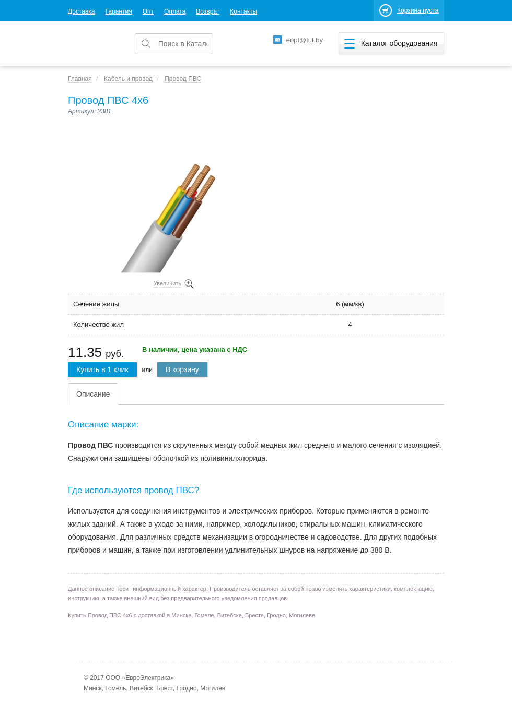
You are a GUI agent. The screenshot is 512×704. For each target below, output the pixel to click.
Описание (93, 394)
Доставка (81, 11)
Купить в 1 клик (102, 369)
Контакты (243, 11)
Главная (80, 78)
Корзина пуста (417, 10)
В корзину (182, 369)
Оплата (174, 11)
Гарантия (119, 11)
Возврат (207, 11)
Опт (148, 11)
